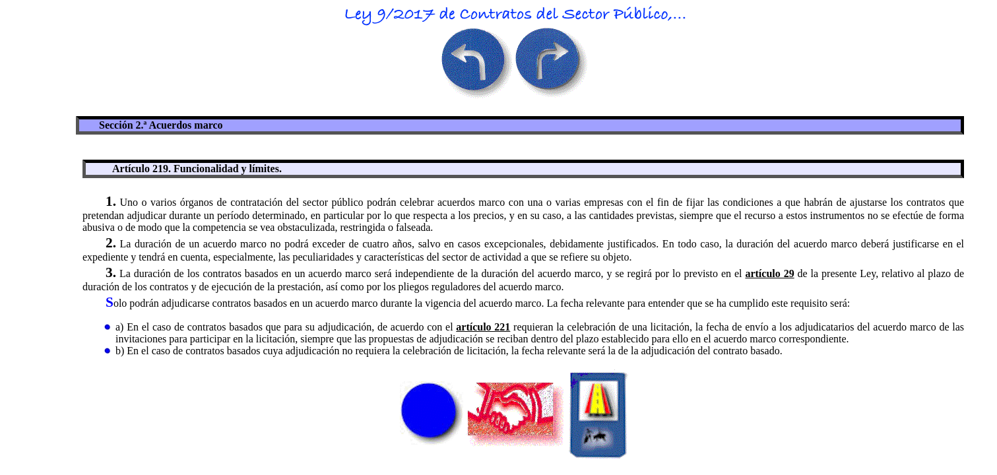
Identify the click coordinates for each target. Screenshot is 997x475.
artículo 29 (769, 273)
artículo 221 (483, 326)
